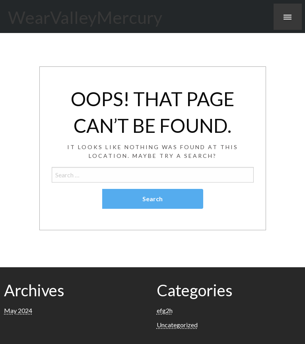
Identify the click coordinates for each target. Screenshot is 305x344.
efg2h (165, 310)
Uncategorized (177, 324)
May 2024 (18, 310)
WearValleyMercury (85, 17)
